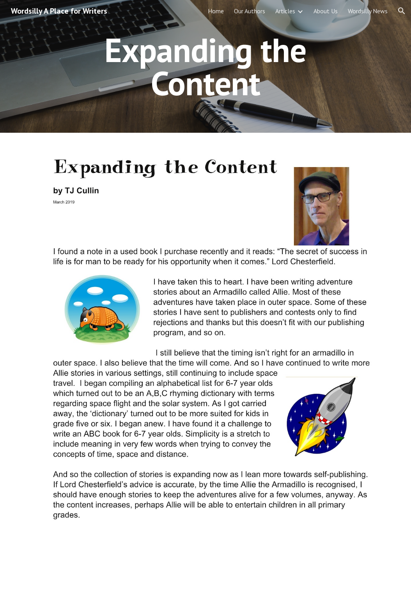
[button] (401, 11)
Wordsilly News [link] (368, 11)
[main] (206, 66)
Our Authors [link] (249, 11)
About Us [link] (326, 11)
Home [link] (216, 11)
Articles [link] (285, 11)
